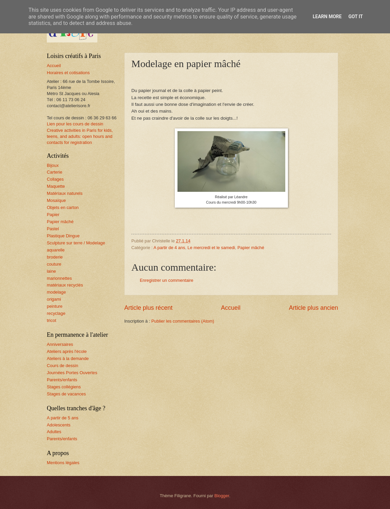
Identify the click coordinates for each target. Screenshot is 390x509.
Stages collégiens (64, 386)
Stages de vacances (66, 393)
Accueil (230, 307)
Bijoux (53, 165)
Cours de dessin (62, 365)
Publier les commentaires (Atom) (182, 321)
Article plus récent (148, 307)
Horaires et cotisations (68, 72)
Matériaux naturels (65, 193)
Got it (355, 16)
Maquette (56, 186)
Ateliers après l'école (67, 351)
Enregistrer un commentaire (166, 280)
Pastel (53, 228)
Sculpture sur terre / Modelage (76, 242)
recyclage (56, 313)
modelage (56, 292)
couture (54, 264)
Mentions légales (63, 462)
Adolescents (58, 424)
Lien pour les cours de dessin (75, 123)
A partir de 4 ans (169, 247)
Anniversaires (60, 344)
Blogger (222, 495)
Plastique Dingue (63, 235)
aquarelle (56, 249)
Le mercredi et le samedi (211, 247)
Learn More (327, 16)
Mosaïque (56, 200)
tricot (51, 320)
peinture (55, 306)
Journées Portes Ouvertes (72, 372)
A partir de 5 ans (62, 417)
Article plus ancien (313, 307)
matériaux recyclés (65, 285)
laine (51, 271)
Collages (55, 179)
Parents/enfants (62, 379)
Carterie (54, 172)
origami (54, 299)
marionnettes (59, 278)
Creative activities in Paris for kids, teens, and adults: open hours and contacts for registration (80, 136)
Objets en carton (62, 207)
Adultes (54, 431)
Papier (53, 214)
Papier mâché (250, 247)
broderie (55, 257)
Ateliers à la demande (68, 358)
